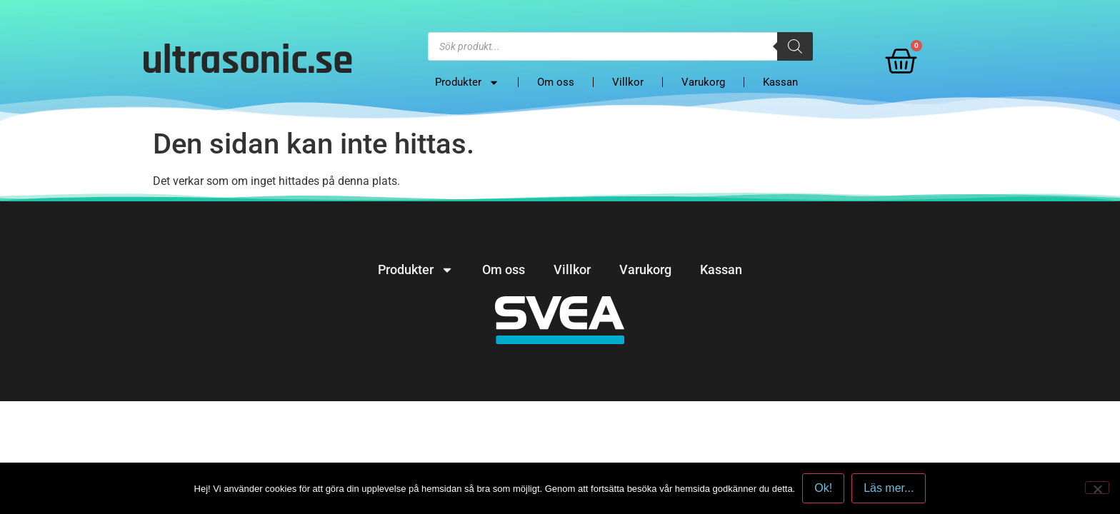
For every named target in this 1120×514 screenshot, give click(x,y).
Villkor (628, 82)
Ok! (823, 488)
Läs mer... (889, 488)
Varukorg (703, 82)
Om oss (555, 82)
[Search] (795, 46)
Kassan (780, 82)
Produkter (467, 82)
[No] (1097, 487)
